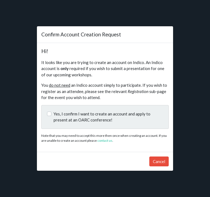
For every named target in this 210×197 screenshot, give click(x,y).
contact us (104, 140)
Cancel (159, 161)
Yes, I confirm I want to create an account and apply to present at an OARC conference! (102, 117)
